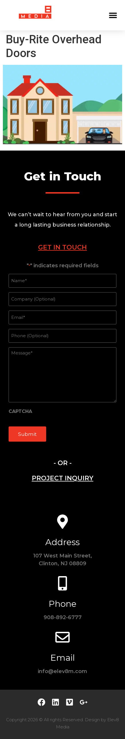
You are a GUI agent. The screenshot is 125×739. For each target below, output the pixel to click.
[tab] (62, 247)
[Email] (62, 637)
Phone (63, 603)
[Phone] (62, 583)
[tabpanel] (62, 355)
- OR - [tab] (63, 463)
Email (62, 657)
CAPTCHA (20, 411)
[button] (112, 15)
